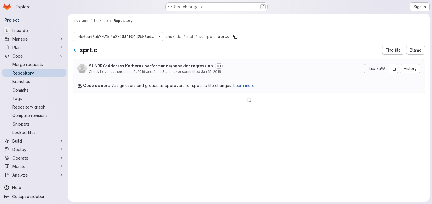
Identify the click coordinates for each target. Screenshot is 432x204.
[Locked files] (34, 132)
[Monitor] (34, 166)
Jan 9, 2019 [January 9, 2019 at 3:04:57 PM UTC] (136, 71)
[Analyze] (34, 175)
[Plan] (34, 47)
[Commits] (34, 90)
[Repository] (34, 73)
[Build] (34, 141)
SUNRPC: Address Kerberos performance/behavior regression (151, 65)
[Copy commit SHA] (393, 68)
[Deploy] (34, 149)
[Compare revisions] (34, 115)
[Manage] (34, 39)
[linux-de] (34, 30)
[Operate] (34, 158)
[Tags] (34, 98)
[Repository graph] (34, 107)
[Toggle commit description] (219, 66)
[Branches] (34, 81)
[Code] (34, 56)
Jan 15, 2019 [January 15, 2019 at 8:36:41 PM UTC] (211, 71)
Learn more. (244, 85)
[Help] (34, 188)
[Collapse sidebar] (34, 197)
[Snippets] (34, 124)
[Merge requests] (34, 64)
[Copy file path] (235, 36)
